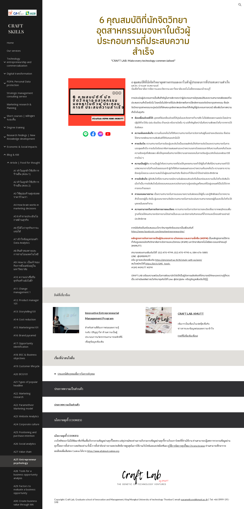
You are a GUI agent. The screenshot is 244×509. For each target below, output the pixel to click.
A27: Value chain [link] (23, 451)
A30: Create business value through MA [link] (25, 502)
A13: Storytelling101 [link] (25, 311)
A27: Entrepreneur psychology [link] (25, 461)
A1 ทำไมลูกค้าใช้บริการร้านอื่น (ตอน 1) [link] (26, 172)
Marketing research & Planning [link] (19, 106)
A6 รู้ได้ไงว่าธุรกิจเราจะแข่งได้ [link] (26, 229)
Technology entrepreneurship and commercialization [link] (19, 62)
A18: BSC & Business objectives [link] (25, 356)
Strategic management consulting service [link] (20, 94)
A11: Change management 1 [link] (22, 290)
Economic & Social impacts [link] (22, 146)
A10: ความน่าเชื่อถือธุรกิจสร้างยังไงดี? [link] (24, 278)
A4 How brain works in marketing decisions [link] (26, 206)
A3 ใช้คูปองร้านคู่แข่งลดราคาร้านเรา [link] (27, 195)
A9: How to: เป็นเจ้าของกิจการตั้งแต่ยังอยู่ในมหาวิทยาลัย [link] (26, 265)
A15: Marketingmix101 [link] (26, 327)
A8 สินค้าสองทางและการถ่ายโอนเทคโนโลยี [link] (26, 252)
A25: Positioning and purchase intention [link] (25, 433)
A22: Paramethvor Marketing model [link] (24, 406)
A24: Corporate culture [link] (26, 424)
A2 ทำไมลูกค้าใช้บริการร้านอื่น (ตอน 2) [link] (26, 183)
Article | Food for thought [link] (25, 162)
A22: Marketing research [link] (22, 395)
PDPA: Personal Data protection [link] (18, 83)
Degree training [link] (16, 127)
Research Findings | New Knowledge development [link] (21, 136)
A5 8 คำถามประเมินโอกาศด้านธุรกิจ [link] (26, 218)
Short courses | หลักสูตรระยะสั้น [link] (21, 117)
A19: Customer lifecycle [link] (26, 366)
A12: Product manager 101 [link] (26, 301)
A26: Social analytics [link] (25, 443)
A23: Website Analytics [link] (26, 416)
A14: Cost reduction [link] (25, 319)
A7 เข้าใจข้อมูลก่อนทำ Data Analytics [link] (26, 240)
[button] (240, 5)
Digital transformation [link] (19, 73)
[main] (143, 38)
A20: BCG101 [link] (21, 374)
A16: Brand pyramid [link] (25, 335)
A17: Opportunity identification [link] (23, 345)
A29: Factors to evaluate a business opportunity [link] (24, 489)
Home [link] (10, 42)
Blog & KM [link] (13, 154)
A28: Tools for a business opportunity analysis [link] (25, 474)
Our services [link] (14, 50)
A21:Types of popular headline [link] (26, 383)
